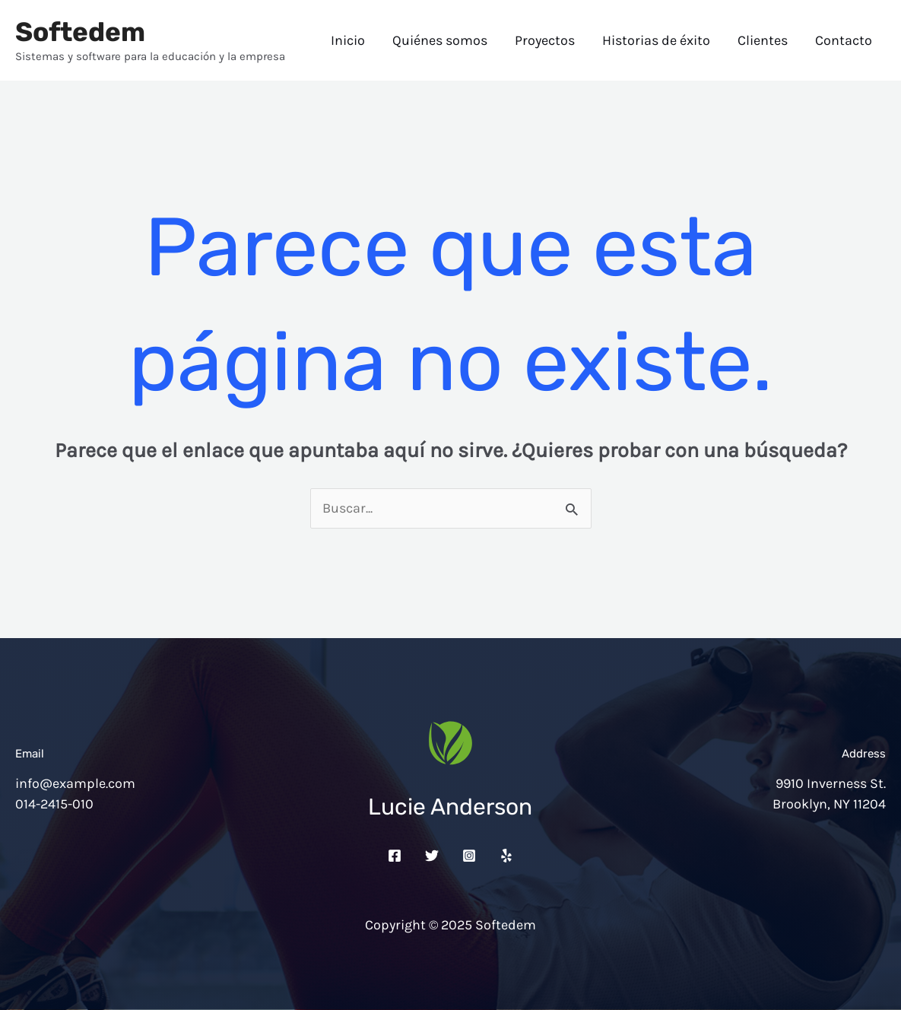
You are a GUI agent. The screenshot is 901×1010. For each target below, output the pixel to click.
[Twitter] (432, 855)
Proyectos (545, 40)
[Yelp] (506, 855)
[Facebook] (394, 855)
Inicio (348, 40)
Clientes (763, 40)
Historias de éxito (656, 40)
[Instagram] (469, 855)
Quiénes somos (439, 40)
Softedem (80, 32)
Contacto (843, 40)
